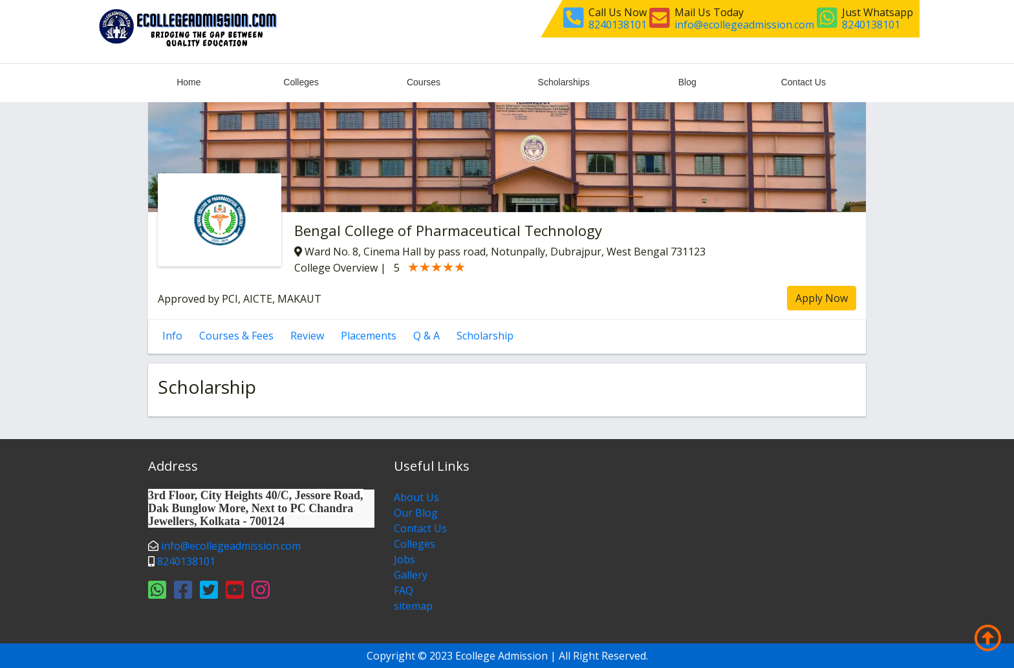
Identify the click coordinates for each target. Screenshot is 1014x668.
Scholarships (564, 82)
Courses (423, 82)
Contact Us (803, 82)
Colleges (300, 82)
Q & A (426, 336)
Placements (368, 336)
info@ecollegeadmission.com (744, 24)
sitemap (413, 606)
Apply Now (821, 298)
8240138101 (617, 24)
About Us (416, 497)
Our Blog (416, 513)
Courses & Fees (236, 336)
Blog (687, 82)
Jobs (404, 559)
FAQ (403, 590)
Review (307, 336)
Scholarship (485, 336)
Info (172, 336)
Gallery (410, 575)
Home (188, 82)
